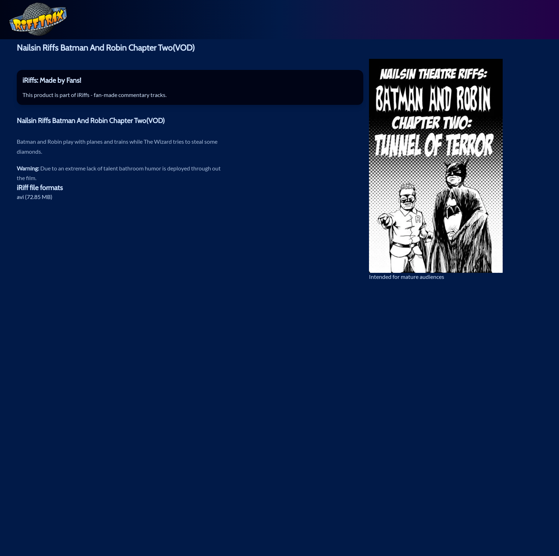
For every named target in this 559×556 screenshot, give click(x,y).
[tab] (190, 80)
